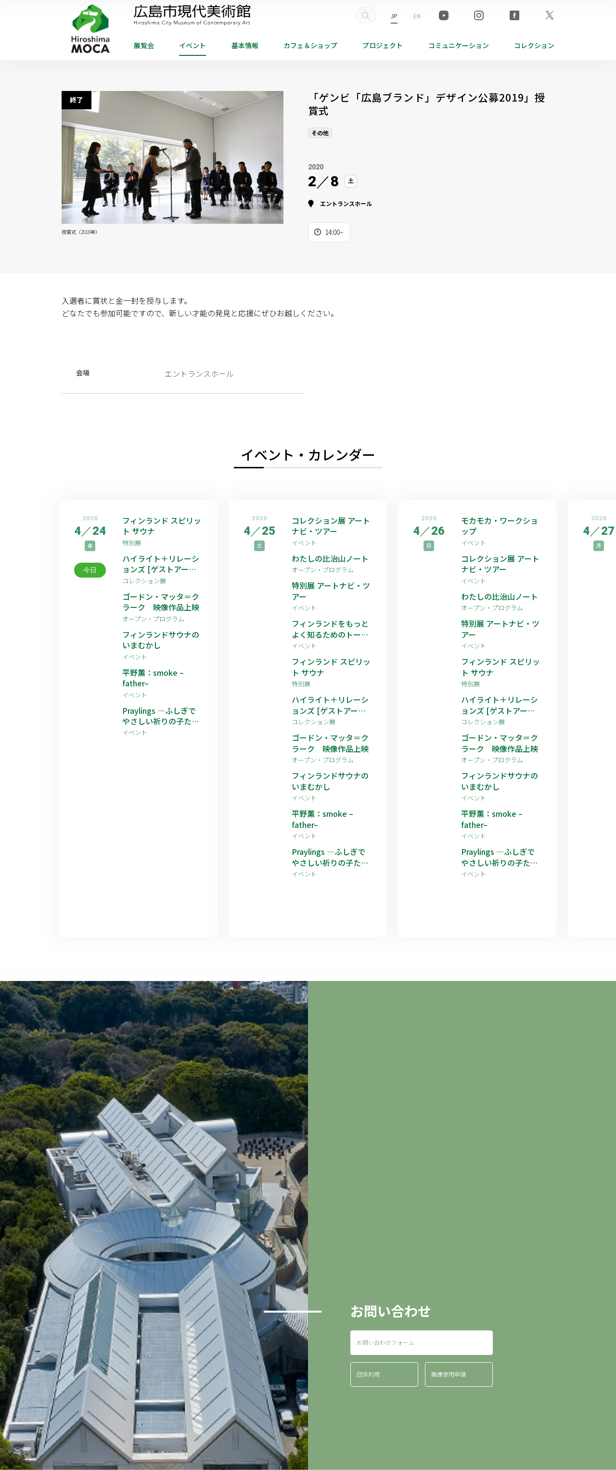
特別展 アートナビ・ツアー (331, 591)
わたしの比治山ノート (330, 558)
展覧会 (144, 45)
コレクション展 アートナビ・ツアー (331, 526)
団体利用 (368, 1374)
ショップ (310, 45)
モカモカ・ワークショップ (499, 526)
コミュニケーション (458, 45)
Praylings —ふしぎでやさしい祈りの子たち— (160, 716)
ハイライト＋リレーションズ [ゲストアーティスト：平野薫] (160, 564)
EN (417, 16)
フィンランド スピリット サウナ (161, 526)
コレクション (534, 45)
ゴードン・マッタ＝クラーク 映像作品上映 (160, 602)
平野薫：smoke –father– (153, 678)
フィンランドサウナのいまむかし (160, 640)
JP (394, 16)
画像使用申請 (448, 1374)
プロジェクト (382, 45)
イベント (192, 45)
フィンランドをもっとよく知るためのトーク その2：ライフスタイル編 (332, 629)
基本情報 (244, 45)
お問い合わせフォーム (385, 1342)
